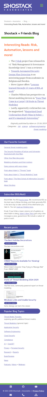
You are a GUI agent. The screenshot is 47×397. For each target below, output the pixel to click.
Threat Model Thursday (12, 316)
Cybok (18, 61)
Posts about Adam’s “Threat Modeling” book (20, 174)
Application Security (11, 327)
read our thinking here (25, 207)
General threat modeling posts (15, 147)
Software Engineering (12, 331)
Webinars (21, 364)
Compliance (8, 340)
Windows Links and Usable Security (20, 299)
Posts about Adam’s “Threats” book (17, 170)
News (6, 360)
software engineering (37, 126)
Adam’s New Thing (27, 213)
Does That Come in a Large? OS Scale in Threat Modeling (27, 101)
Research (7, 352)
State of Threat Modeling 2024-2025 (21, 279)
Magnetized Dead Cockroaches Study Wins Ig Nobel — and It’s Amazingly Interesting (26, 114)
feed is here (23, 200)
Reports (16, 352)
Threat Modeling (10, 323)
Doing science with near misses (15, 166)
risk (19, 126)
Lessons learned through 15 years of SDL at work (26, 88)
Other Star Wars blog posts (14, 158)
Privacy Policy (38, 391)
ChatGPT (11, 344)
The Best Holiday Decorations (18, 240)
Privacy (6, 348)
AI (5, 344)
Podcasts (7, 364)
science (25, 126)
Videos (14, 364)
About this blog (9, 185)
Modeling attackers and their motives (18, 162)
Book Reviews (9, 356)
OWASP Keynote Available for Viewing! (21, 260)
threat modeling (40, 129)
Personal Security (17, 348)
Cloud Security (9, 335)
